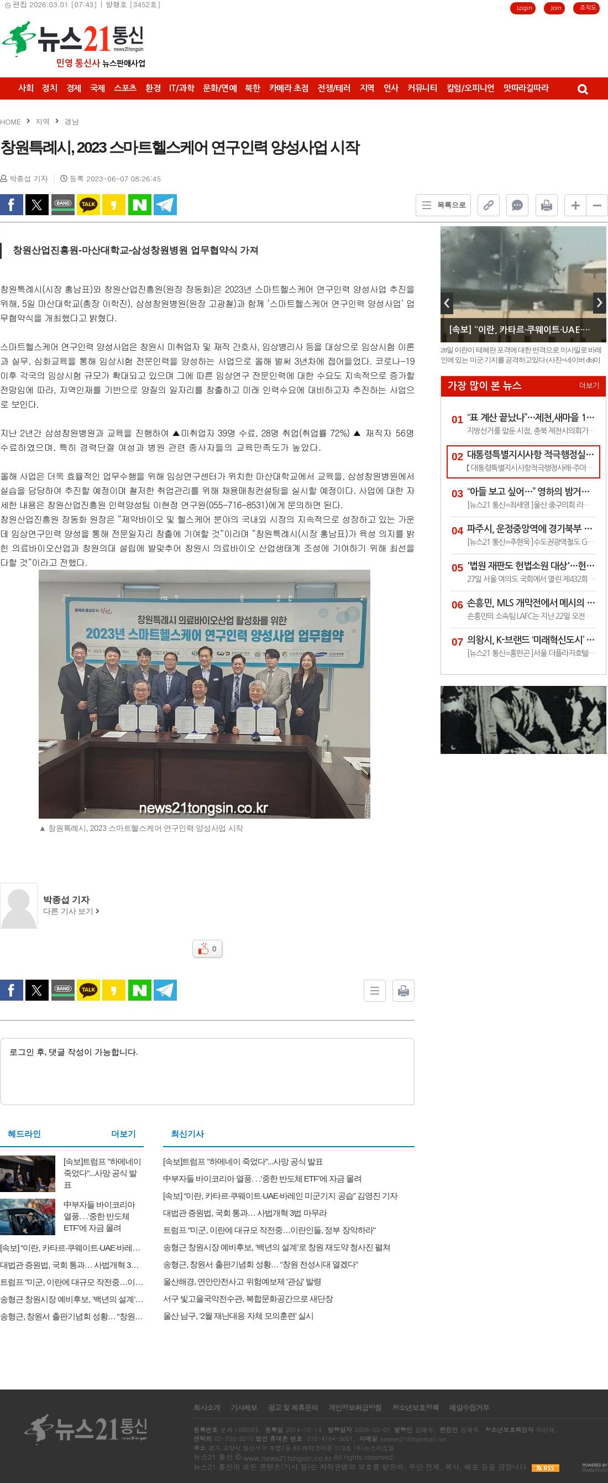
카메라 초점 (289, 88)
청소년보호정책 (415, 1408)
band (63, 204)
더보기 (123, 1134)
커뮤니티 (422, 88)
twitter (37, 204)
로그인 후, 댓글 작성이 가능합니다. (207, 1070)
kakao (113, 204)
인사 (391, 88)
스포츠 (125, 88)
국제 (97, 88)
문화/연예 (219, 88)
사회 (25, 88)
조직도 (588, 8)
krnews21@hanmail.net (413, 1439)
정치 (49, 88)
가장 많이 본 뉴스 (485, 386)
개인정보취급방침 (354, 1408)
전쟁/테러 (333, 88)
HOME (10, 121)
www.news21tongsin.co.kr (287, 1458)
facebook (11, 204)
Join (556, 8)
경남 (72, 121)
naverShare (139, 204)
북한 (252, 88)
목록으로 (441, 205)
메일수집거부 (469, 1408)
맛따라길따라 (526, 88)
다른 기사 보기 (71, 911)
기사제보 (243, 1408)
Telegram (165, 204)
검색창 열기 (582, 88)
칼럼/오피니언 (471, 88)
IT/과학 (181, 88)
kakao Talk (88, 204)
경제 (73, 88)
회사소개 (206, 1408)
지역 (367, 88)
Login (524, 8)
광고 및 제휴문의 (293, 1408)
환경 (152, 88)
